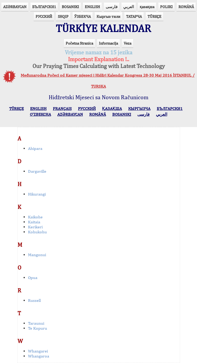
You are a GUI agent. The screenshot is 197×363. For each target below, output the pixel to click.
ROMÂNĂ (186, 6)
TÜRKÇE (154, 16)
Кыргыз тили (108, 16)
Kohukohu (37, 231)
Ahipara (35, 148)
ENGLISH (92, 6)
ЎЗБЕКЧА (82, 16)
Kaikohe (35, 216)
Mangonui (37, 254)
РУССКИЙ (44, 16)
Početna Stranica (79, 43)
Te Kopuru (37, 328)
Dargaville (37, 171)
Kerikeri (35, 226)
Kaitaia (34, 221)
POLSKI (166, 6)
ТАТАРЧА (134, 16)
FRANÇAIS (62, 108)
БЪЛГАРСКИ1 (44, 6)
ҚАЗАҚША (112, 108)
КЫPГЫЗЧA (139, 108)
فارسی (111, 6)
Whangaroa (38, 356)
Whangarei (38, 351)
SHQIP (63, 16)
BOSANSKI (70, 6)
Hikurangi (37, 194)
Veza (127, 43)
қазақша (147, 6)
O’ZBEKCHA (40, 114)
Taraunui (36, 323)
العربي (128, 6)
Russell (34, 300)
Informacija (108, 43)
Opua (32, 277)
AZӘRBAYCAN (14, 6)
